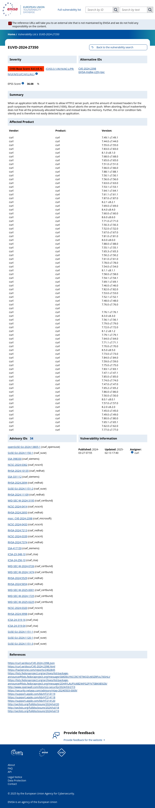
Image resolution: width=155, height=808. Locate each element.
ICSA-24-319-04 (17, 625)
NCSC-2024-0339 (17, 536)
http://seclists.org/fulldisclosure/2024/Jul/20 (33, 704)
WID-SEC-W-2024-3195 (21, 500)
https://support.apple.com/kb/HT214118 (31, 697)
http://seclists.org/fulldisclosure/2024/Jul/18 (33, 707)
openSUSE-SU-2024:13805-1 (24, 447)
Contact (12, 784)
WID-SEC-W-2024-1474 (21, 572)
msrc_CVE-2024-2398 (20, 518)
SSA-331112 (15, 476)
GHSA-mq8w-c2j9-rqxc (91, 72)
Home (11, 34)
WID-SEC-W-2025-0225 (21, 602)
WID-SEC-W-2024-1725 (21, 596)
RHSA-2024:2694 (17, 482)
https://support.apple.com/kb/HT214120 (31, 700)
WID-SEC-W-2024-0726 (21, 566)
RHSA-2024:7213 (17, 530)
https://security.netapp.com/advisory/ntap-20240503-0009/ (42, 690)
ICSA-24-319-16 (17, 619)
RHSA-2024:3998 (17, 614)
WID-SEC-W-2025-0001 (21, 590)
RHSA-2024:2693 (17, 512)
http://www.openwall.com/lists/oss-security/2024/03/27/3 (41, 687)
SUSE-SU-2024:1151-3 (20, 643)
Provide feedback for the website (83, 740)
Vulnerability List (27, 34)
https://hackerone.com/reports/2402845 (31, 670)
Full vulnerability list (69, 9)
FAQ (10, 768)
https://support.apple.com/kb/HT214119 (31, 694)
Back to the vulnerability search (115, 47)
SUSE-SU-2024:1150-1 (20, 453)
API (10, 771)
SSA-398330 (15, 458)
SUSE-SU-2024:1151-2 (20, 488)
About (11, 765)
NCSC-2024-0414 (17, 506)
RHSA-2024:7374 (17, 542)
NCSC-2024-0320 (17, 608)
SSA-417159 (15, 548)
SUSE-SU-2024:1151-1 (20, 631)
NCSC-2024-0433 (17, 524)
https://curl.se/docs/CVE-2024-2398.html (31, 666)
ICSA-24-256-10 (17, 560)
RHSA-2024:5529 (17, 578)
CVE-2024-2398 (87, 68)
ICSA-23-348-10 (17, 554)
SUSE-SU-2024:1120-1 (20, 637)
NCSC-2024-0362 (17, 464)
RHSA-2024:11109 (18, 494)
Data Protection (17, 780)
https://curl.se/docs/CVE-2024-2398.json (31, 663)
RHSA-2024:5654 (17, 584)
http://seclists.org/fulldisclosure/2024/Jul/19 (33, 711)
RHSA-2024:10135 (18, 470)
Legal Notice (15, 777)
